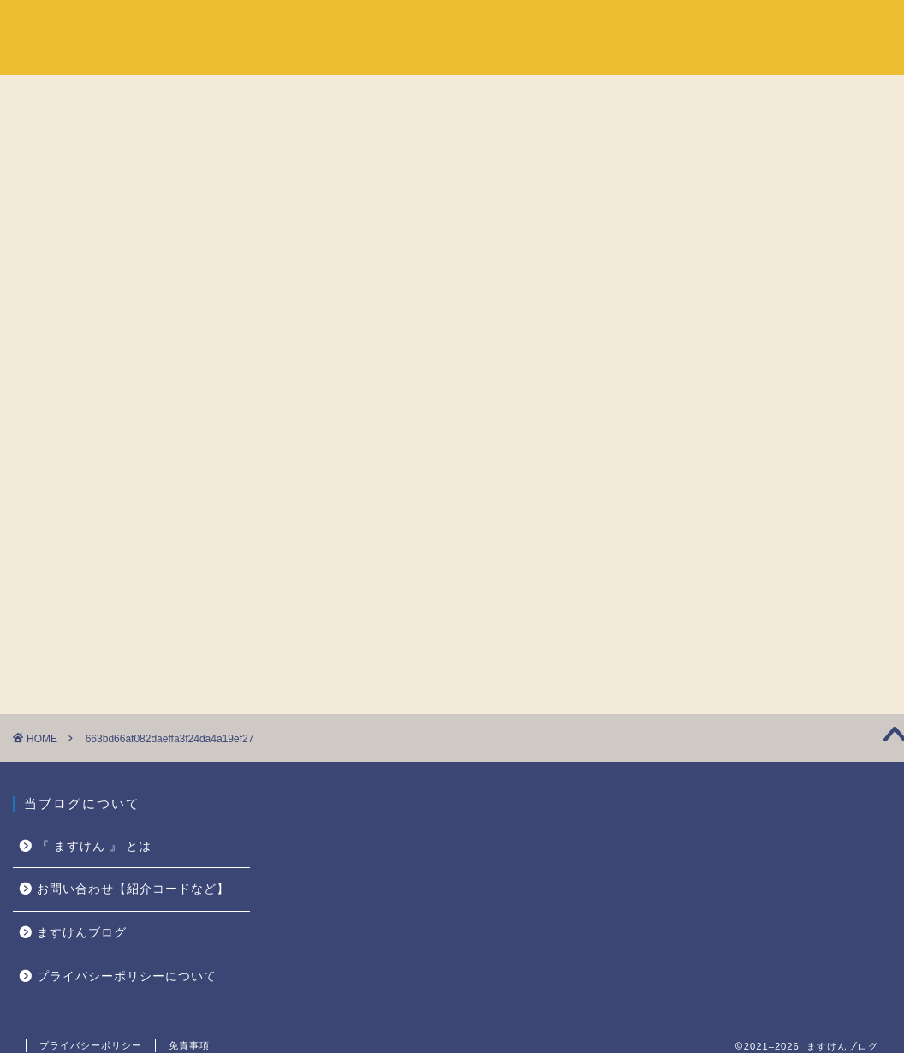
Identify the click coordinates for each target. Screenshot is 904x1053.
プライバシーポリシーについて (127, 976)
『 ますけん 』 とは (773, 26)
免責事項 (189, 1045)
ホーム (664, 26)
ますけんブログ (82, 932)
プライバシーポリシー (90, 1045)
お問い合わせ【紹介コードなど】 (133, 889)
